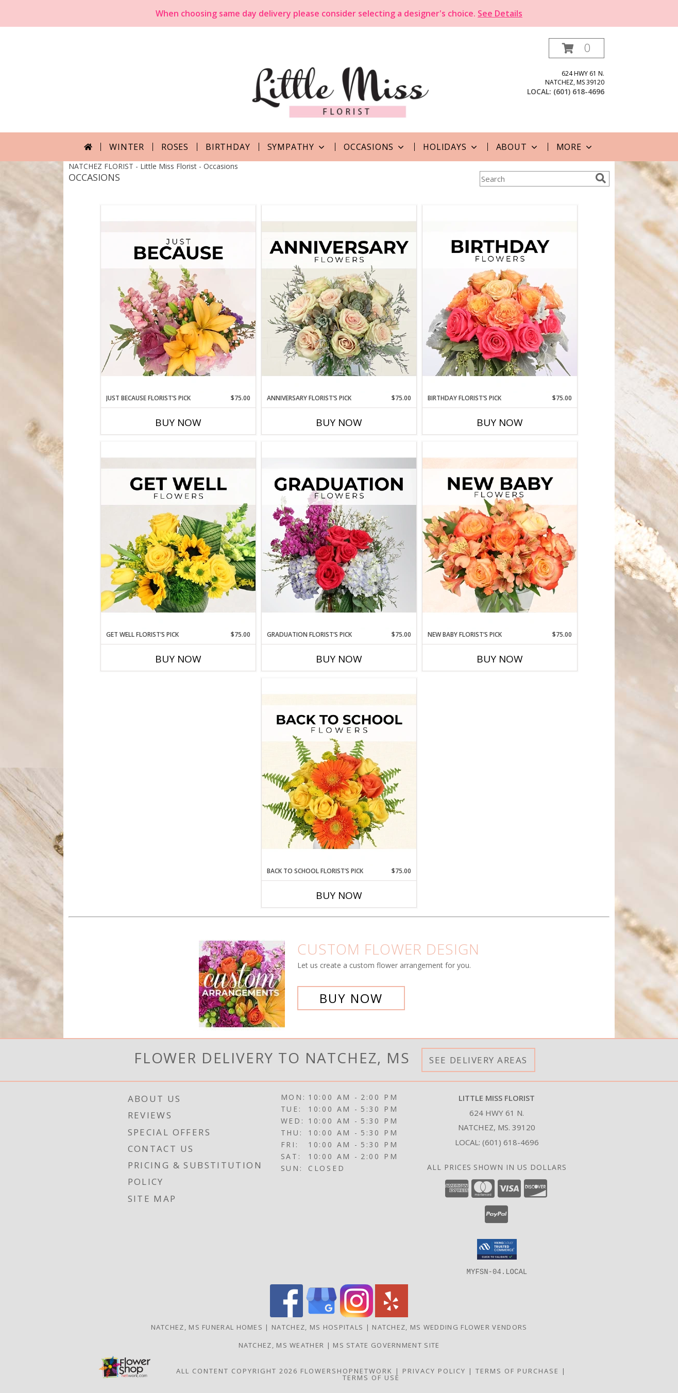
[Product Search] (535, 179)
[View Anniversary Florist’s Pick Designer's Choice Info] (339, 299)
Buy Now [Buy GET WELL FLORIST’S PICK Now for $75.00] (178, 659)
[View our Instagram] (356, 1314)
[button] (576, 48)
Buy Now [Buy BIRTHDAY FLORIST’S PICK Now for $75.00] (500, 422)
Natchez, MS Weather (282, 1344)
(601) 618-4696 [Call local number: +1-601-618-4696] (578, 91)
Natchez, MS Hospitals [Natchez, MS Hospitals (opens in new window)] (317, 1326)
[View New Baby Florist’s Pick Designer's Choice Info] (499, 536)
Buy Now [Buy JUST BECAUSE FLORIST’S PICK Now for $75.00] (178, 422)
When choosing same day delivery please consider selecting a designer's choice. (339, 13)
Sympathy (297, 146)
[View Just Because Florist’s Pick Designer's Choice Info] (178, 299)
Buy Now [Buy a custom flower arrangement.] (351, 998)
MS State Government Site (386, 1344)
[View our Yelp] (391, 1314)
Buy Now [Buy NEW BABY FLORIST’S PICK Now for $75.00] (500, 659)
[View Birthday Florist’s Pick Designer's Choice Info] (499, 299)
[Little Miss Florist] (340, 85)
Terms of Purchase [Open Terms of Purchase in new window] (517, 1370)
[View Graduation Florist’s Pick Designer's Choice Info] (339, 536)
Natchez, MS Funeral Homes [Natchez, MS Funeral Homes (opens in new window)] (207, 1326)
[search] (600, 178)
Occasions (375, 146)
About (517, 146)
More (575, 146)
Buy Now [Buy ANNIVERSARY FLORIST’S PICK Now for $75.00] (339, 422)
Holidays (451, 146)
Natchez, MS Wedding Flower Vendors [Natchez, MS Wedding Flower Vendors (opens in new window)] (449, 1326)
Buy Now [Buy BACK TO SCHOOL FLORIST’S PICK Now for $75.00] (339, 895)
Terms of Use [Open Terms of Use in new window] (371, 1377)
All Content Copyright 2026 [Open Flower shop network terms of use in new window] (237, 1370)
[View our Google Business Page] (321, 1314)
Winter (126, 146)
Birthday (228, 146)
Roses (175, 146)
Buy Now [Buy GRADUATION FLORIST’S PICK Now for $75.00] (339, 659)
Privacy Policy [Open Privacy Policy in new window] (434, 1370)
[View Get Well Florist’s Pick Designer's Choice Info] (178, 536)
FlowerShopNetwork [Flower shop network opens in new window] (346, 1370)
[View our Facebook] (286, 1314)
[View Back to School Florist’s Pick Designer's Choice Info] (339, 772)
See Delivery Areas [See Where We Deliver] (478, 1060)
